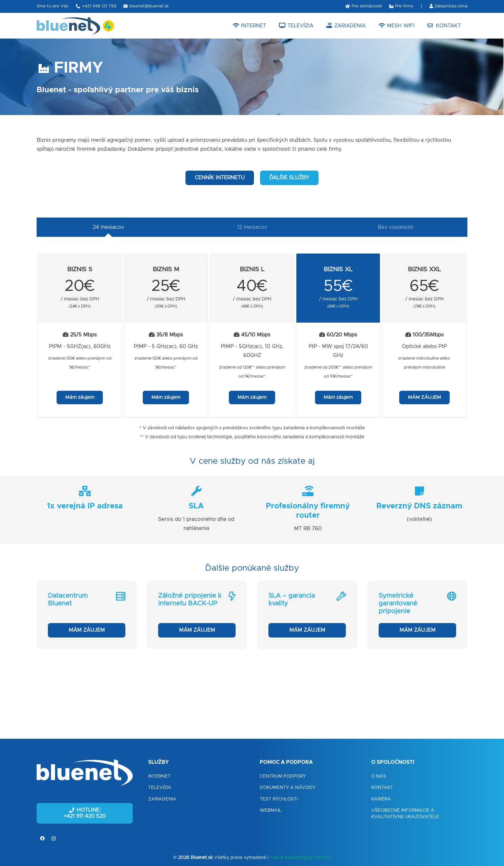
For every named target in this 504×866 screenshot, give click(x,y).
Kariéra (381, 799)
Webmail (271, 810)
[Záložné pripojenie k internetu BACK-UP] (197, 615)
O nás (378, 776)
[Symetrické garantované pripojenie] (417, 615)
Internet (159, 776)
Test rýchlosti (279, 799)
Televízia (159, 787)
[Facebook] (42, 838)
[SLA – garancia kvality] (307, 615)
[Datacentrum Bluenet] (87, 615)
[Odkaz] (68, 26)
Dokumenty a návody (287, 787)
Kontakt (382, 787)
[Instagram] (53, 838)
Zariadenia (162, 799)
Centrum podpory (283, 776)
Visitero (322, 857)
